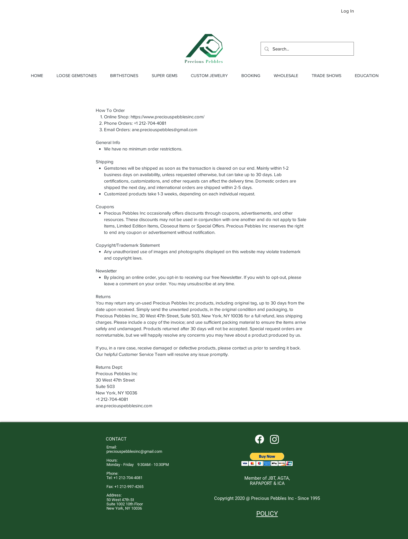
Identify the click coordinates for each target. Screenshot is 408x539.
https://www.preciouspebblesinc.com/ (167, 116)
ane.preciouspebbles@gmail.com (164, 129)
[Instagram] (274, 439)
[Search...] (307, 48)
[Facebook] (259, 439)
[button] (369, 11)
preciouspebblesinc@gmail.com (134, 451)
